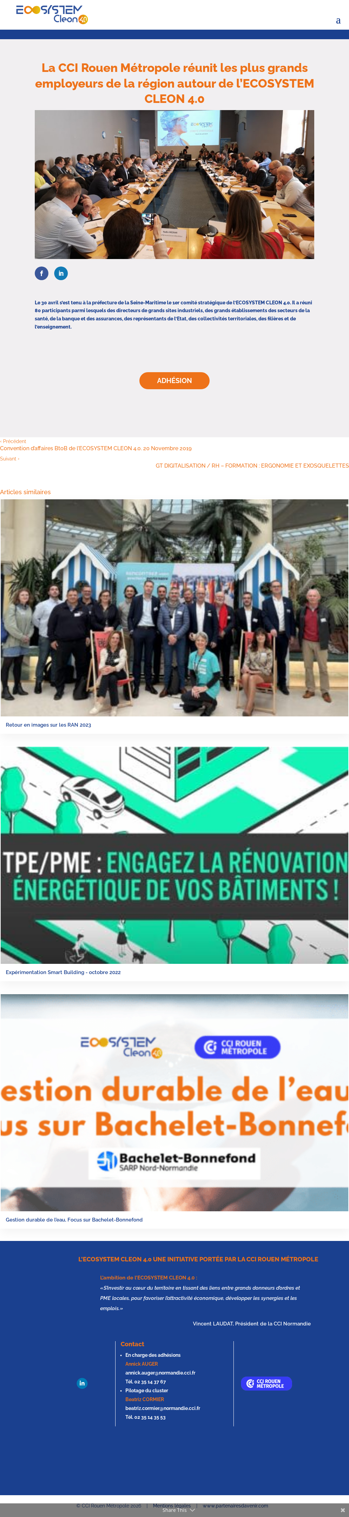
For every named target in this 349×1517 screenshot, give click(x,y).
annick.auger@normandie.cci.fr (160, 1373)
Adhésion (174, 381)
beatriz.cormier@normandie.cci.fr (162, 1408)
